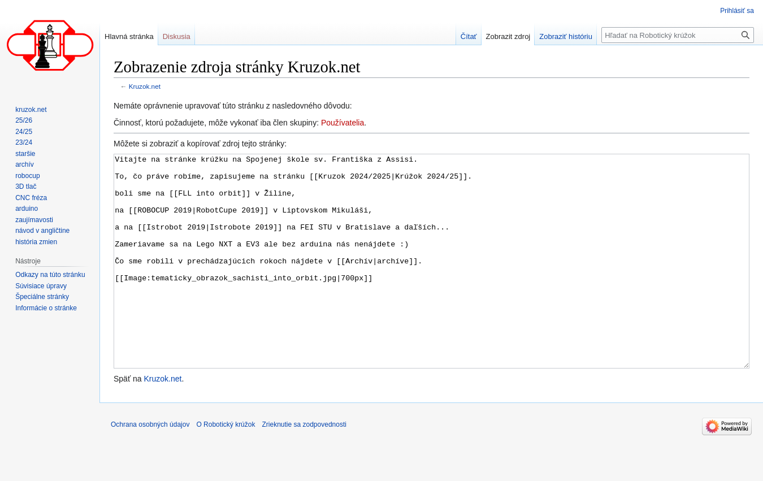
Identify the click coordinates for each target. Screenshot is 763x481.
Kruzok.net (145, 86)
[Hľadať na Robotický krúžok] (677, 35)
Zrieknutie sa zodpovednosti (304, 467)
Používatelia (342, 122)
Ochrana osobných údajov (150, 467)
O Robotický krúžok (225, 467)
